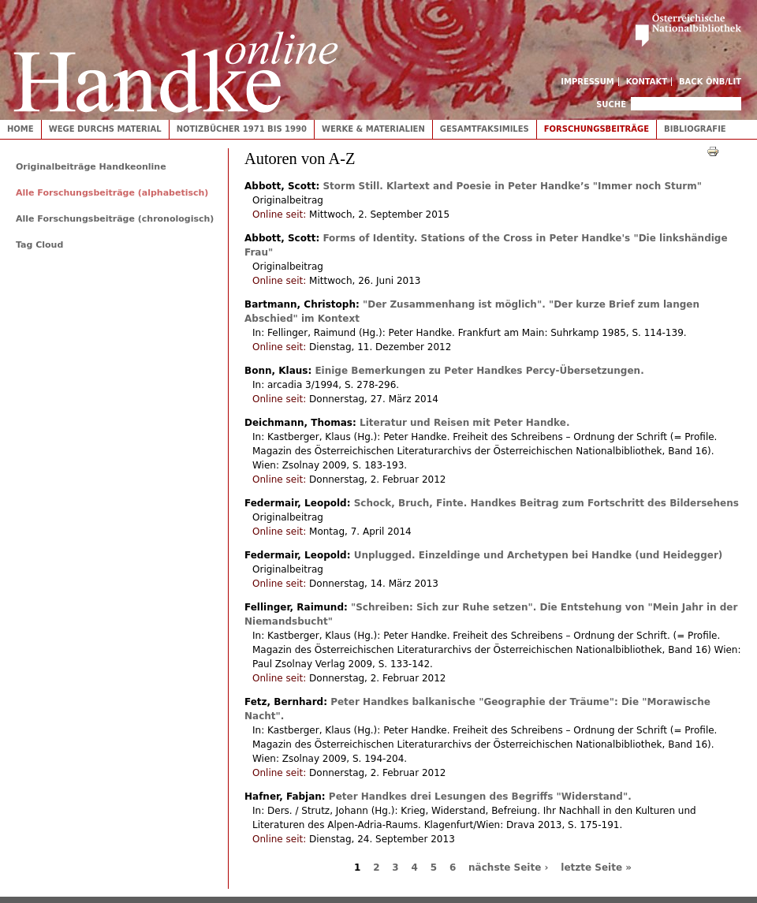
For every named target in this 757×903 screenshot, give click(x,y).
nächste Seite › (508, 867)
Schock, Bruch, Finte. (546, 503)
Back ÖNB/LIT (710, 81)
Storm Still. (512, 186)
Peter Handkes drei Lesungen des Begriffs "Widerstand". (480, 796)
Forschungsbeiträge (596, 129)
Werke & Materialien (373, 129)
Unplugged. (538, 555)
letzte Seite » (596, 867)
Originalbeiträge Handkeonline (91, 167)
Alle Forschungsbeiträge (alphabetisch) (112, 193)
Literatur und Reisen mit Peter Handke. (464, 422)
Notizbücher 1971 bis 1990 (242, 129)
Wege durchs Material (105, 129)
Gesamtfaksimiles (484, 129)
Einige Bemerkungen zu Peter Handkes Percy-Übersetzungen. (479, 370)
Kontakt (647, 81)
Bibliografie (695, 129)
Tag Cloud (39, 245)
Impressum (587, 81)
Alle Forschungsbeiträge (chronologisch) (115, 219)
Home (20, 129)
